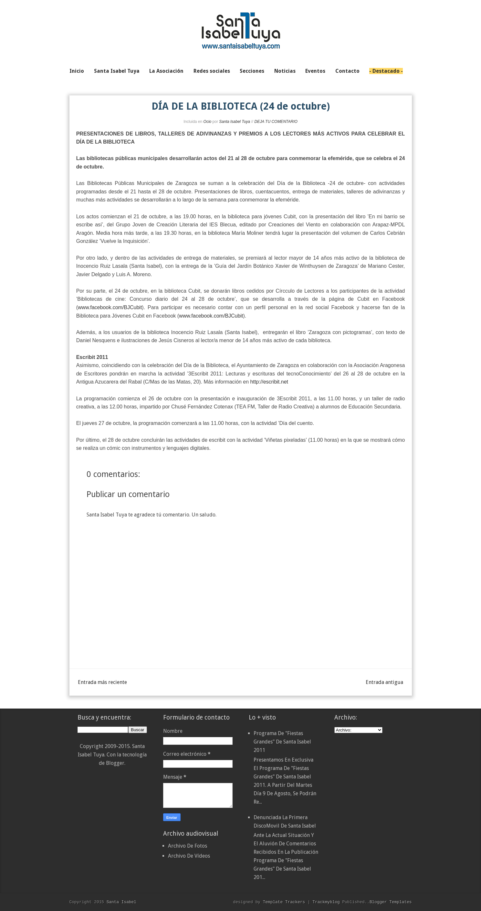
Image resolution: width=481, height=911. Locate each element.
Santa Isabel (121, 902)
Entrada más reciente (102, 682)
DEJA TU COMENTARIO (275, 121)
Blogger (115, 763)
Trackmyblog (326, 902)
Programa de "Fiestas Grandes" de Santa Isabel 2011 (282, 741)
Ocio (208, 121)
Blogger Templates (391, 902)
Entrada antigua (384, 682)
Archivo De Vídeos (189, 856)
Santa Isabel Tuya (234, 121)
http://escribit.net (269, 382)
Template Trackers (284, 902)
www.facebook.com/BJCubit (110, 307)
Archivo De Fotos (187, 846)
